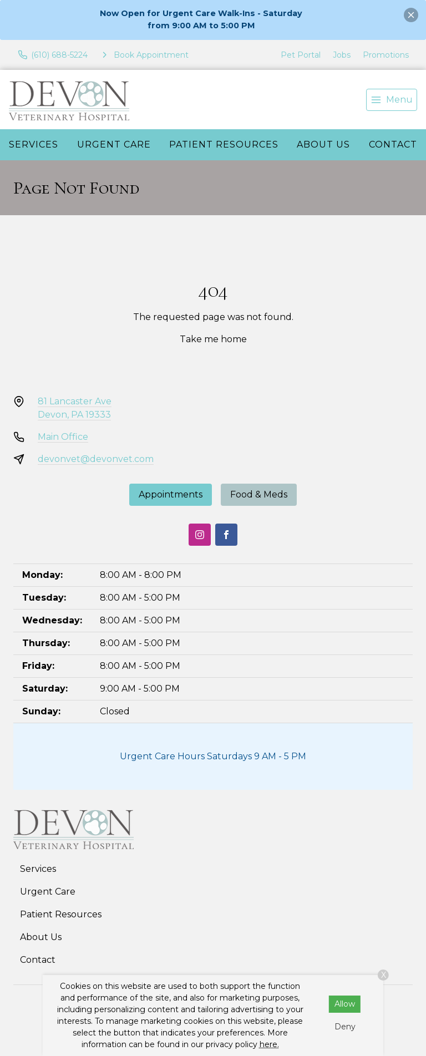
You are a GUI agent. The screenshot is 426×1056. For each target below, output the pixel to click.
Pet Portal (301, 55)
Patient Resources (223, 144)
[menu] (391, 100)
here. (269, 1044)
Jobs (342, 55)
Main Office (63, 436)
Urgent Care (114, 144)
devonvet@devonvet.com (96, 459)
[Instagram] (200, 535)
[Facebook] (226, 535)
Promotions (386, 55)
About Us (323, 144)
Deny (345, 1027)
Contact (37, 960)
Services (33, 144)
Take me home (213, 339)
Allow (344, 1004)
